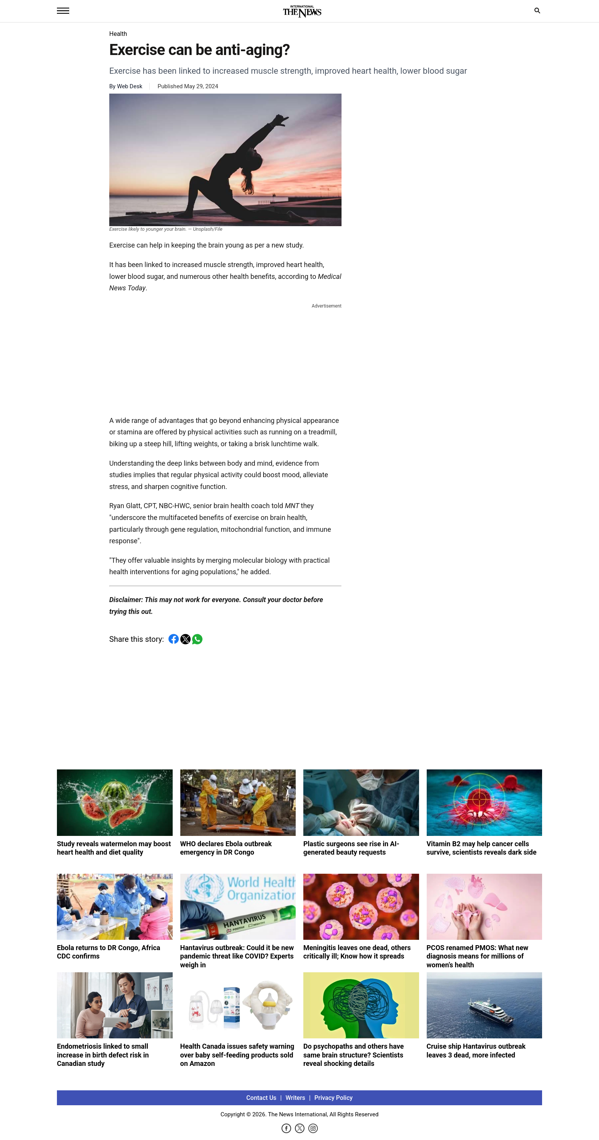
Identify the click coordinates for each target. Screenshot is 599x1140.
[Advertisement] (225, 358)
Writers (295, 1097)
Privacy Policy (333, 1097)
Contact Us (261, 1097)
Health (118, 33)
